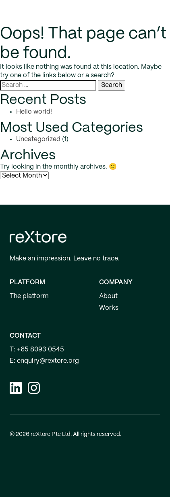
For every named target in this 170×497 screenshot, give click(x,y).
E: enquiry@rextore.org (44, 361)
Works (108, 308)
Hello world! (34, 112)
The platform (29, 296)
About (108, 296)
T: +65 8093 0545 (37, 350)
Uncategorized (38, 139)
